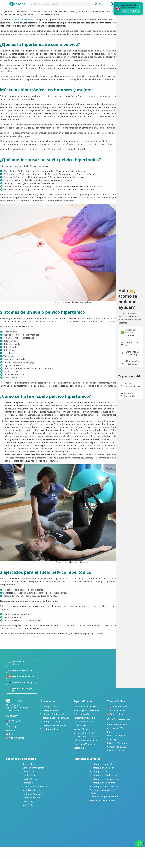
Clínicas (100, 4)
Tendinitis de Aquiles (32, 797)
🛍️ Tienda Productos (117, 706)
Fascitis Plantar (29, 779)
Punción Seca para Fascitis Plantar (102, 791)
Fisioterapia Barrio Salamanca (54, 717)
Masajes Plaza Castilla (84, 736)
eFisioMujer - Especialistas (86, 710)
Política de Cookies (116, 750)
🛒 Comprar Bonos (116, 710)
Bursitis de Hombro (31, 790)
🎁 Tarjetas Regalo (116, 714)
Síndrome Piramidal (32, 794)
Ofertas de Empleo (116, 735)
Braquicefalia (28, 805)
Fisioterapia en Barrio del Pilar (104, 779)
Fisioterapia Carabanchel (52, 714)
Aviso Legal (112, 739)
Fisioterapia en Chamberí (102, 767)
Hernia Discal (28, 775)
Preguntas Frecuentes (118, 724)
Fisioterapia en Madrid (101, 764)
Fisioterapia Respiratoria (85, 721)
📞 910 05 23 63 (14, 720)
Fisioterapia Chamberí (50, 721)
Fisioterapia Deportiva (84, 717)
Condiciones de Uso (117, 746)
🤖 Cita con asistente (16, 737)
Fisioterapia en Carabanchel (103, 775)
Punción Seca (80, 725)
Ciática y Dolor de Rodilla (34, 786)
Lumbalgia (27, 782)
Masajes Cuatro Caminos (86, 732)
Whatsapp (22, 725)
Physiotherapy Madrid (50, 729)
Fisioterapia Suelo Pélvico (86, 706)
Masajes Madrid (81, 729)
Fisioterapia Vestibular (84, 744)
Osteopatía (79, 747)
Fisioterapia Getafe (49, 710)
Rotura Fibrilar (29, 764)
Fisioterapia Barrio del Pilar (53, 725)
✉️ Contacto (12, 730)
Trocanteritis (28, 771)
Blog (109, 732)
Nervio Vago (28, 801)
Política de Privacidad (117, 743)
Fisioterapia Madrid (49, 706)
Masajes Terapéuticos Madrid (104, 800)
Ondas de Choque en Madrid (104, 796)
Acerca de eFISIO (115, 728)
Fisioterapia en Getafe (100, 771)
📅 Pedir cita (12, 734)
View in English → (130, 11)
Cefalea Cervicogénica (33, 767)
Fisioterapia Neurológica (85, 740)
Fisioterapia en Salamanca (102, 782)
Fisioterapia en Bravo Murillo (104, 786)
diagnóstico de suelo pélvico (24, 19)
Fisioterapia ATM (82, 714)
